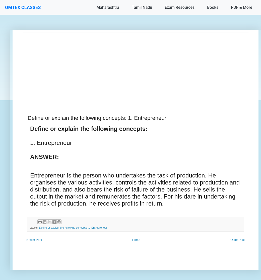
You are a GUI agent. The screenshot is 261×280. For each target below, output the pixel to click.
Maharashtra (107, 7)
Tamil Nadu (142, 7)
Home (136, 240)
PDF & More (241, 7)
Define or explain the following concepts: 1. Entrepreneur (73, 227)
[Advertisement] (135, 68)
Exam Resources (179, 7)
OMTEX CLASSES (23, 7)
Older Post (237, 240)
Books (212, 7)
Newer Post (34, 240)
